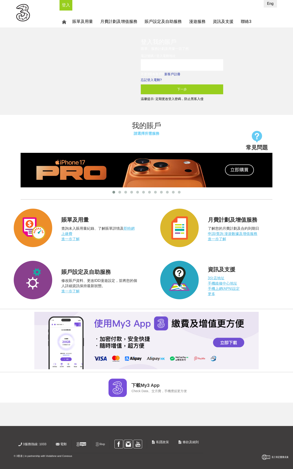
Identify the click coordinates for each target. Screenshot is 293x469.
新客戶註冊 (172, 74)
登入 (66, 5)
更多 (211, 294)
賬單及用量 (82, 21)
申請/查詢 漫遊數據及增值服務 (233, 234)
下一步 (182, 89)
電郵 (61, 444)
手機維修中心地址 (222, 283)
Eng (270, 3)
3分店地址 (216, 278)
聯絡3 (246, 21)
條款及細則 (188, 442)
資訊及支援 (223, 21)
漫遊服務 (197, 21)
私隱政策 (160, 442)
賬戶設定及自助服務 (163, 21)
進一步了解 (70, 239)
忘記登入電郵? (151, 80)
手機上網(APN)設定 (224, 289)
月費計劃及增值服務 (118, 21)
